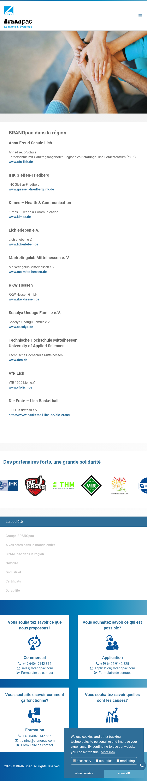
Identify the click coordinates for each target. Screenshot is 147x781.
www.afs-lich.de (21, 162)
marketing (126, 761)
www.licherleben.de (23, 244)
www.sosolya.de (21, 327)
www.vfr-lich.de (20, 387)
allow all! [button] (124, 773)
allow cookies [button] (84, 773)
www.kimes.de (20, 217)
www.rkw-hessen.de (24, 299)
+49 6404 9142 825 (114, 664)
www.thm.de (18, 360)
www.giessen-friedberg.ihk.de (31, 189)
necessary (82, 761)
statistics (104, 761)
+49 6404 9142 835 (37, 736)
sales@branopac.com (37, 668)
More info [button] (108, 752)
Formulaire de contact (37, 673)
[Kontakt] (141, 765)
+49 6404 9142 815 (37, 664)
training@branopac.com (37, 741)
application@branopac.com (115, 668)
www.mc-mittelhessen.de (28, 272)
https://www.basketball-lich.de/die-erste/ (39, 415)
